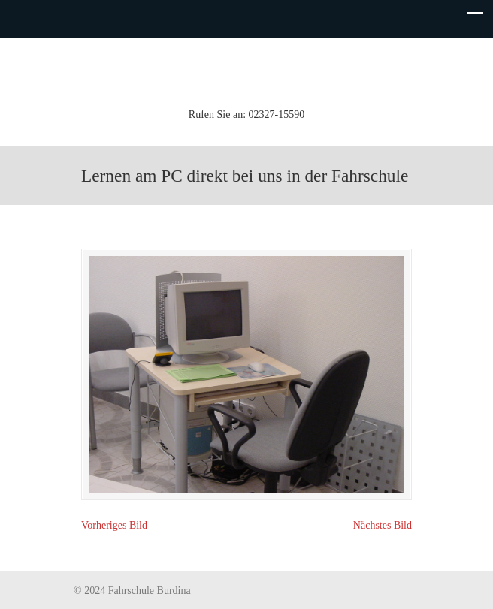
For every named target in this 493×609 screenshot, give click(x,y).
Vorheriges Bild (114, 525)
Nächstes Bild (382, 525)
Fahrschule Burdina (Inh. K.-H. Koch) (246, 70)
